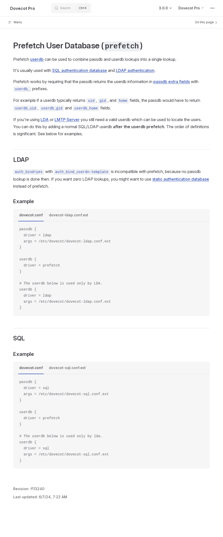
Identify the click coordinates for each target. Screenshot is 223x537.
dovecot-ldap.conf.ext (68, 215)
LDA (45, 119)
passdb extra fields (171, 81)
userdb (37, 59)
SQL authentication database (79, 70)
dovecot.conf (31, 215)
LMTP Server (67, 119)
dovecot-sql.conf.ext (67, 368)
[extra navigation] (212, 8)
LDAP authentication (135, 70)
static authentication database (180, 179)
